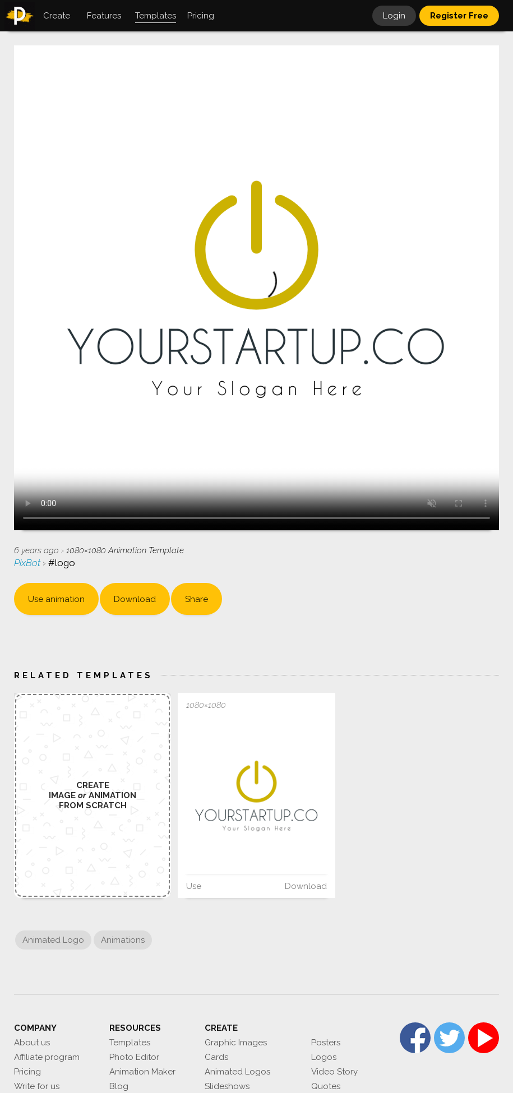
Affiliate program (47, 1057)
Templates (129, 1043)
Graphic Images (236, 1043)
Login (394, 16)
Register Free (459, 16)
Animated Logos (237, 1072)
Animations (123, 940)
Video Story (334, 1072)
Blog (118, 1086)
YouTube (483, 1037)
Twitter (449, 1037)
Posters (325, 1043)
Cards (216, 1057)
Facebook (415, 1037)
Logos (323, 1057)
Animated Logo (53, 940)
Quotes (325, 1086)
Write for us (36, 1086)
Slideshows (227, 1086)
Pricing (27, 1072)
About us (32, 1043)
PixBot (28, 562)
